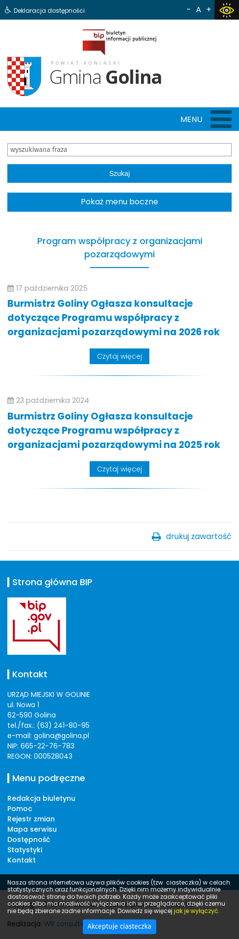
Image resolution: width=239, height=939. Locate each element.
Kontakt (21, 860)
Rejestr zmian (31, 819)
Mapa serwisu (32, 829)
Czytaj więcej (119, 356)
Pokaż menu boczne (119, 201)
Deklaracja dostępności (49, 10)
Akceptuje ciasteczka (119, 926)
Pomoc (19, 809)
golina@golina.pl (61, 736)
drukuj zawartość (199, 536)
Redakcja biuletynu (41, 798)
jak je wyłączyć (196, 911)
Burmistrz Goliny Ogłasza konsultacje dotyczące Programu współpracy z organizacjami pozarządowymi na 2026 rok (113, 318)
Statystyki (24, 850)
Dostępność (28, 839)
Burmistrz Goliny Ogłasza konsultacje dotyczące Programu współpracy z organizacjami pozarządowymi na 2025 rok (113, 430)
